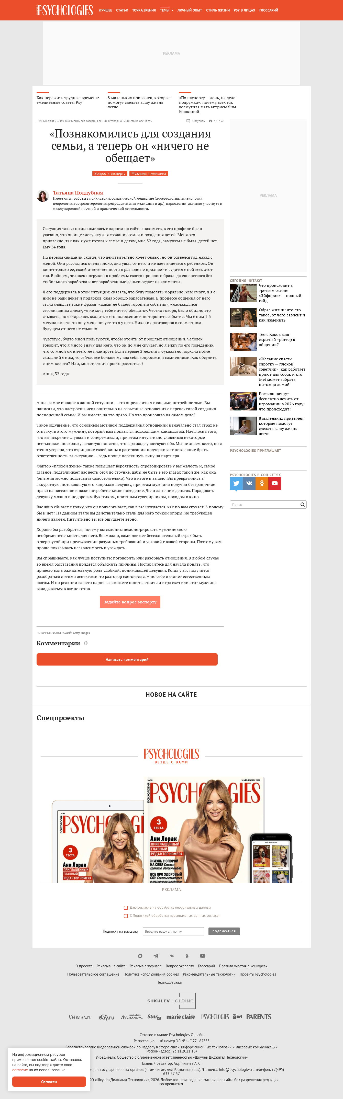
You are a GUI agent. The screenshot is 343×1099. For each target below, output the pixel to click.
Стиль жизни (218, 10)
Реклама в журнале (146, 966)
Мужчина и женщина (148, 174)
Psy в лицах (244, 10)
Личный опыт (190, 10)
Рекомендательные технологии (209, 974)
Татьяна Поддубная (78, 193)
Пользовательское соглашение (93, 974)
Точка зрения (144, 10)
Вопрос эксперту (180, 966)
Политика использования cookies (151, 974)
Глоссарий (268, 10)
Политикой (141, 916)
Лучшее (105, 10)
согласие (144, 908)
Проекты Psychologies (258, 974)
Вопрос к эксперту (109, 174)
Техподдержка (170, 983)
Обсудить (195, 122)
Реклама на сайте (111, 966)
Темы (164, 10)
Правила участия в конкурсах (243, 966)
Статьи (122, 10)
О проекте (84, 966)
